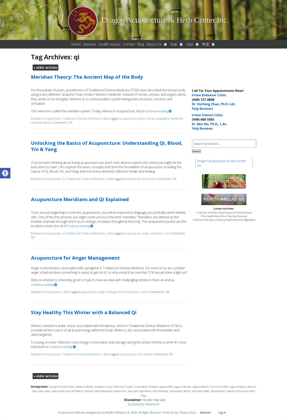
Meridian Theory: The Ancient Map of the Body (87, 76)
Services (89, 44)
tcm (153, 179)
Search (196, 151)
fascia (150, 118)
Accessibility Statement (143, 404)
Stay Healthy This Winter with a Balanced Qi (84, 312)
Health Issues (110, 44)
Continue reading (158, 111)
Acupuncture (52, 118)
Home (76, 44)
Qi (63, 179)
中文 (205, 44)
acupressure (128, 354)
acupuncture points (132, 118)
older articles (45, 67)
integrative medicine (169, 118)
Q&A (189, 44)
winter (148, 354)
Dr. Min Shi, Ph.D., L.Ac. (209, 124)
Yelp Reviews (202, 108)
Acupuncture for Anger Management (75, 257)
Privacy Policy (188, 412)
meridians (156, 233)
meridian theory (41, 122)
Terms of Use (170, 412)
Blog (140, 44)
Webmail (205, 412)
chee (145, 233)
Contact (129, 44)
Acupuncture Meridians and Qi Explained (80, 199)
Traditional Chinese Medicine (81, 118)
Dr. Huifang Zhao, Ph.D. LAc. (214, 104)
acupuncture (132, 179)
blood (146, 179)
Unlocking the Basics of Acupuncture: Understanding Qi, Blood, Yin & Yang (107, 146)
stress (144, 292)
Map (173, 44)
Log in (222, 412)
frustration (132, 292)
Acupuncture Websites (72, 412)
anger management (111, 292)
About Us (154, 44)
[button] (5, 173)
